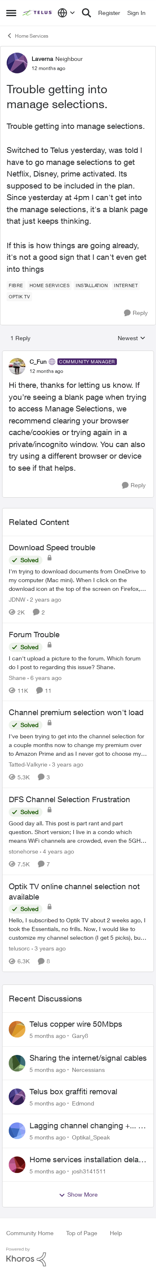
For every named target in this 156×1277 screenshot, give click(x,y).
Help (116, 1232)
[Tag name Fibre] (16, 285)
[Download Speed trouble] (78, 580)
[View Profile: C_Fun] (17, 366)
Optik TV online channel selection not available (74, 891)
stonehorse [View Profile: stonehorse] (23, 851)
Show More (78, 1194)
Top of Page (81, 1232)
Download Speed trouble (52, 547)
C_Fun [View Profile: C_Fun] (38, 361)
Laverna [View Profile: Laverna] (42, 58)
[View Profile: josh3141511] (17, 1164)
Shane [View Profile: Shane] (17, 677)
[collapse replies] (78, 355)
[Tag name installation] (92, 285)
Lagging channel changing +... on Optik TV (88, 1126)
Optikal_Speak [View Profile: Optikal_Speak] (91, 1137)
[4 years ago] (57, 851)
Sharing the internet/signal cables (88, 1057)
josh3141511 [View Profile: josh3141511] (89, 1170)
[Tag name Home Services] (49, 285)
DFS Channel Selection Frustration (69, 799)
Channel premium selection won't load (76, 712)
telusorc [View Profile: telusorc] (19, 948)
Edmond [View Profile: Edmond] (83, 1103)
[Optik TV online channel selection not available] (78, 929)
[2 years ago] (44, 599)
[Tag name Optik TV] (19, 296)
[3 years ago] (66, 764)
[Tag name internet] (126, 285)
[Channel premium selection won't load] (78, 745)
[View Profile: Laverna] (17, 63)
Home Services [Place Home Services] (27, 35)
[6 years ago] (44, 677)
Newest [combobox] (132, 338)
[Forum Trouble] (78, 662)
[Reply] (135, 313)
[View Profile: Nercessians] (17, 1063)
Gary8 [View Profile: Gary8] (80, 1035)
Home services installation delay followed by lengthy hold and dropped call (86, 1160)
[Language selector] (66, 13)
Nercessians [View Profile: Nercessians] (88, 1069)
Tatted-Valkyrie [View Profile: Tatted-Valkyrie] (28, 764)
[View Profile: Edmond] (17, 1096)
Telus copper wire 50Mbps (76, 1023)
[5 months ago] (48, 1035)
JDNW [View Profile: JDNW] (17, 599)
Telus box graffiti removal (73, 1091)
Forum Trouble (34, 634)
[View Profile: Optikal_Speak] (17, 1130)
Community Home (30, 1232)
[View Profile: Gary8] (17, 1029)
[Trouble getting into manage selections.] (46, 371)
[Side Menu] (11, 13)
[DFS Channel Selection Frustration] (78, 832)
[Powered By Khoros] (78, 1257)
